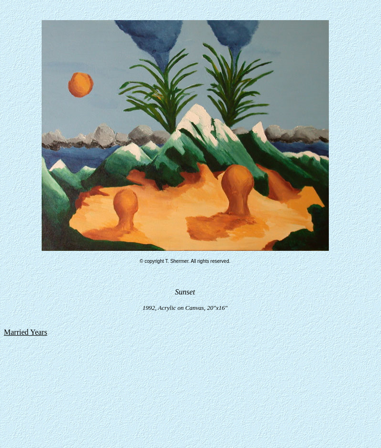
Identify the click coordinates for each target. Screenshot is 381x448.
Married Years (25, 332)
